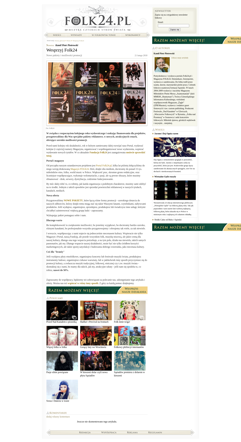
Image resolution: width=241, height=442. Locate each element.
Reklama (132, 432)
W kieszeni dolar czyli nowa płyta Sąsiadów (96, 364)
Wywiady (76, 35)
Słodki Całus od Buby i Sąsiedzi (168, 220)
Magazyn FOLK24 (79, 169)
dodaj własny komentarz (58, 416)
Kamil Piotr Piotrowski (66, 45)
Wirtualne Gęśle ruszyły (165, 177)
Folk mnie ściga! (130, 312)
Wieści (57, 35)
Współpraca (109, 432)
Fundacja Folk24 (98, 152)
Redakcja (85, 432)
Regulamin (155, 432)
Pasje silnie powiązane (62, 362)
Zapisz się (174, 29)
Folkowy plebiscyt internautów (130, 337)
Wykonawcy (133, 35)
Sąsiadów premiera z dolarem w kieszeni (130, 364)
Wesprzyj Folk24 (78, 41)
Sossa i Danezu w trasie (62, 391)
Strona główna (97, 19)
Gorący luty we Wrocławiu (96, 337)
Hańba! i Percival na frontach (96, 312)
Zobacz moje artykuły (179, 58)
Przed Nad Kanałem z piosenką (62, 312)
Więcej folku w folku (62, 337)
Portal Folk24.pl (104, 165)
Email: (160, 22)
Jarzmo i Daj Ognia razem (166, 133)
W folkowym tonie (103, 35)
